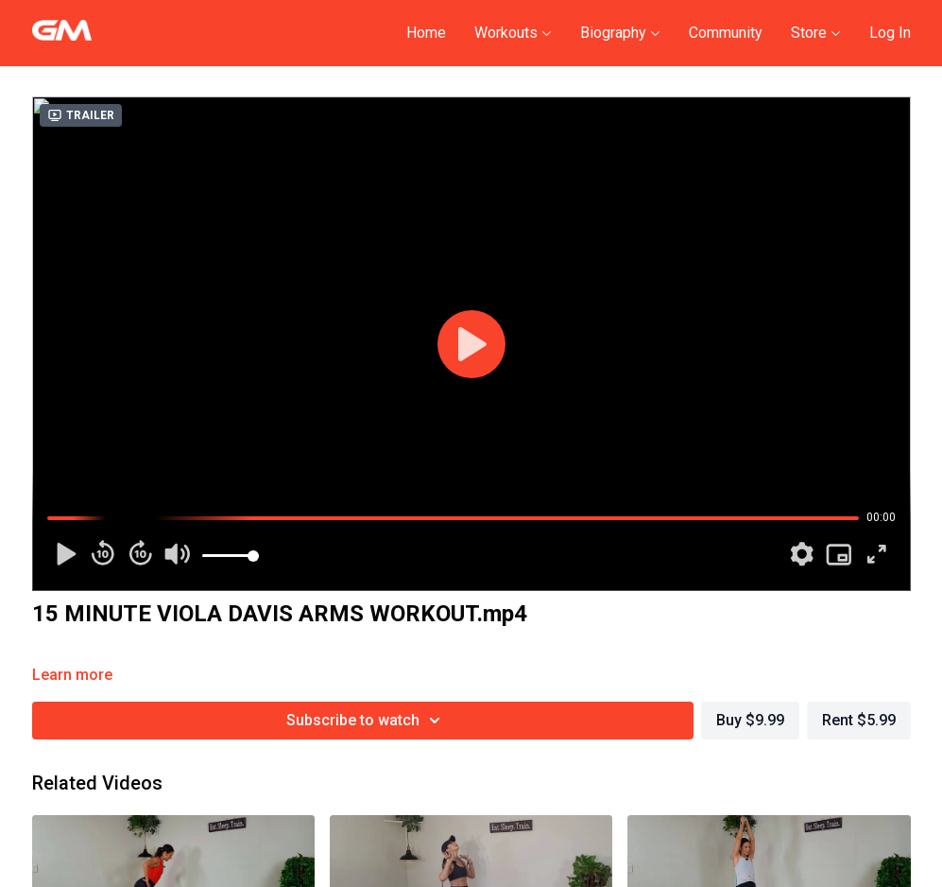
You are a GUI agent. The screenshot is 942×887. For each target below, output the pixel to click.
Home (426, 33)
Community (725, 33)
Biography (620, 33)
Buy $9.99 (750, 720)
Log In (890, 33)
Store (816, 33)
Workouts (513, 33)
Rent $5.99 (859, 720)
